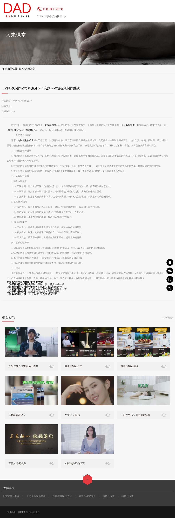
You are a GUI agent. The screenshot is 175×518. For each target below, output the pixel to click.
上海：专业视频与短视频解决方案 (32, 294)
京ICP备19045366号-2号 (28, 512)
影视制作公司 (132, 125)
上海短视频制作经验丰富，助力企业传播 (35, 284)
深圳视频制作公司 (62, 496)
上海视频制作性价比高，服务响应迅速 (34, 287)
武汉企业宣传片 (87, 496)
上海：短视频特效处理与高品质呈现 (33, 291)
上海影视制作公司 (25, 140)
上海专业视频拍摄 (36, 496)
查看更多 (169, 317)
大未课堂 (30, 68)
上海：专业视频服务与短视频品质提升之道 (37, 289)
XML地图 (11, 512)
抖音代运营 (109, 496)
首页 (21, 68)
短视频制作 (50, 125)
